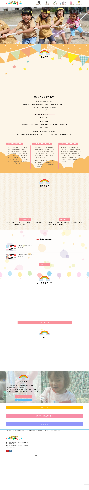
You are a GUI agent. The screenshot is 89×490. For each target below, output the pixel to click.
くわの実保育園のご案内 (19, 430)
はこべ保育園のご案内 (31, 430)
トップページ (9, 430)
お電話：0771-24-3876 (55, 430)
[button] (87, 25)
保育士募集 (40, 430)
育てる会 (46, 430)
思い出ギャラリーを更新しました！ (26, 245)
